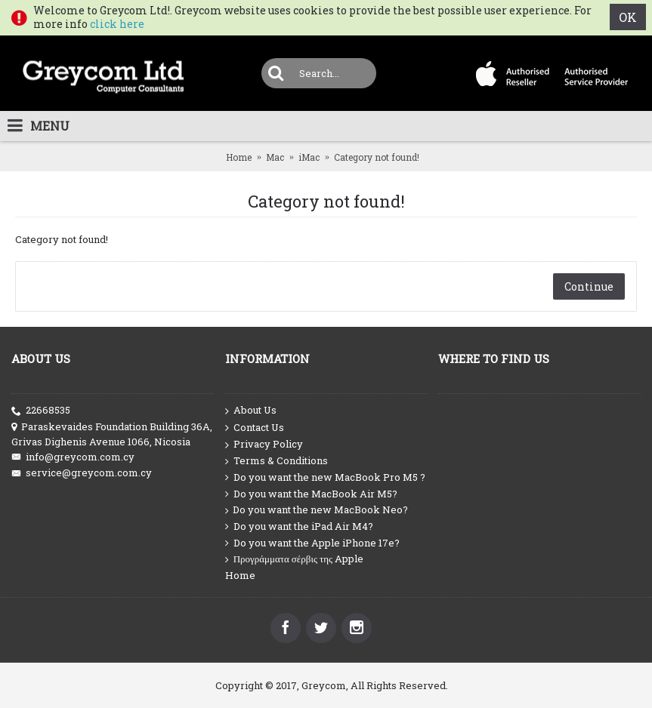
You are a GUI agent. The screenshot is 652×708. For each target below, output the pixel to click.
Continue (588, 286)
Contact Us (254, 428)
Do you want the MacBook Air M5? (311, 494)
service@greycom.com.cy (81, 473)
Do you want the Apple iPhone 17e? (312, 543)
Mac (275, 157)
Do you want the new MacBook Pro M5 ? (325, 477)
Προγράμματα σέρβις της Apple (294, 559)
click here (117, 24)
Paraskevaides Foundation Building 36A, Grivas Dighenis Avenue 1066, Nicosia (111, 434)
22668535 (40, 410)
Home (239, 157)
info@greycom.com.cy (72, 457)
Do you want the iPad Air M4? (299, 526)
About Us (251, 410)
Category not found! (376, 157)
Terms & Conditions (276, 461)
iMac (309, 157)
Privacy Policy (264, 444)
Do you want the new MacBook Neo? (316, 510)
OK (628, 17)
